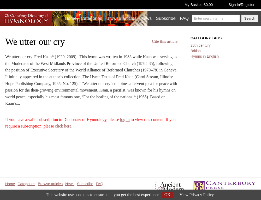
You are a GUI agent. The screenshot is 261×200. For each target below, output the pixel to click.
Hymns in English (205, 56)
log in (125, 119)
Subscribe (166, 18)
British (196, 51)
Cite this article (164, 41)
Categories (91, 18)
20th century (201, 45)
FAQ (184, 18)
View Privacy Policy (197, 194)
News (146, 18)
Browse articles (121, 18)
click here (63, 126)
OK (167, 194)
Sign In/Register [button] (241, 5)
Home (70, 18)
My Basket (199, 5)
